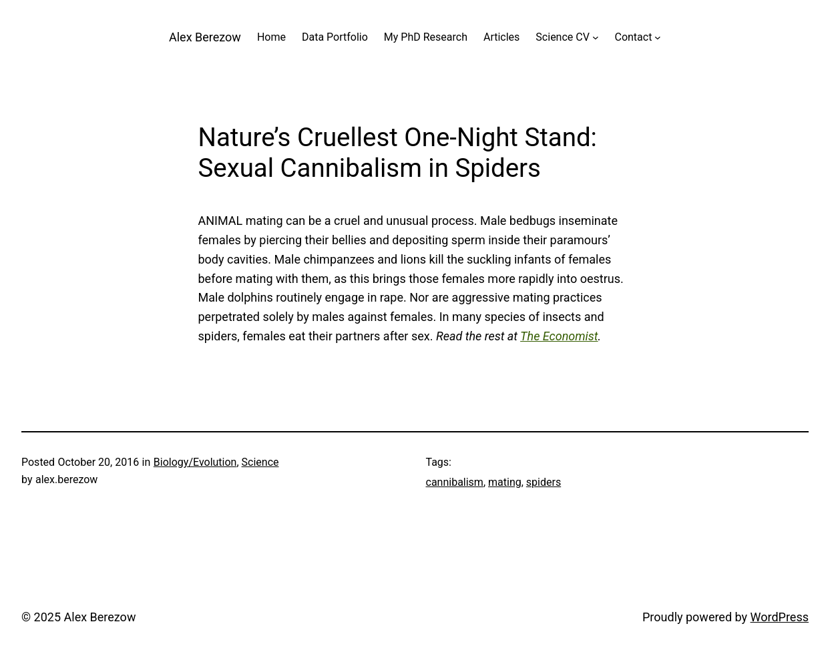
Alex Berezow (205, 37)
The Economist (559, 336)
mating (505, 482)
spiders (543, 482)
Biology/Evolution (195, 462)
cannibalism (454, 482)
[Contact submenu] (657, 37)
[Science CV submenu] (595, 37)
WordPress (780, 617)
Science (260, 462)
